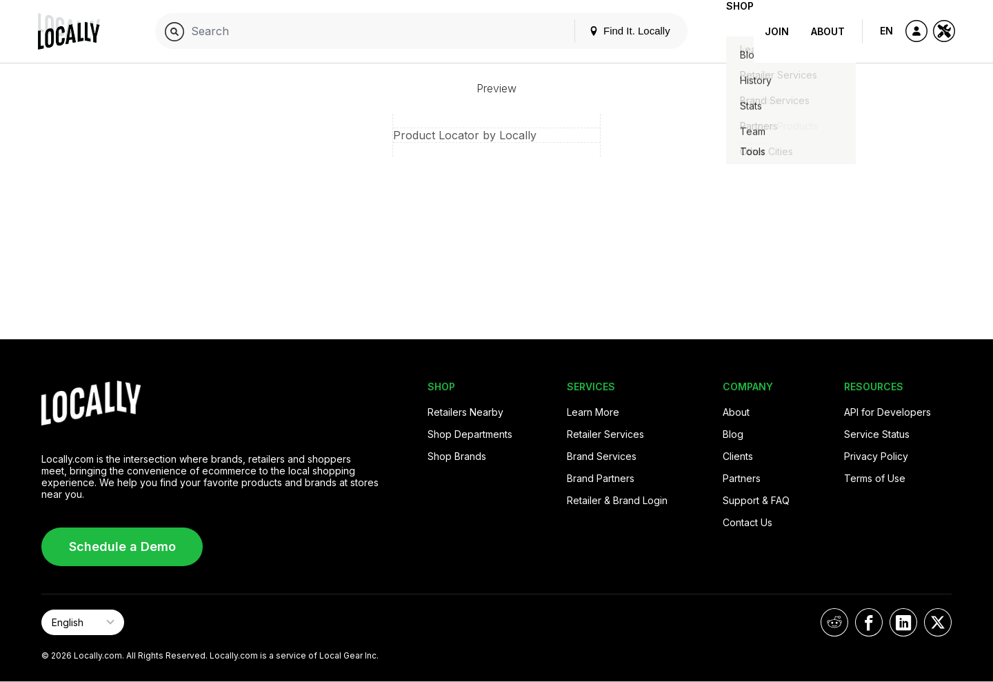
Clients (738, 456)
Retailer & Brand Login (617, 500)
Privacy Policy (876, 456)
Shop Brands (457, 456)
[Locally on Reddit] (834, 622)
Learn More (593, 412)
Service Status (877, 434)
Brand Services (601, 456)
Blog (733, 434)
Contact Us (747, 522)
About (828, 31)
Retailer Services (605, 434)
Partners (742, 478)
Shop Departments (470, 434)
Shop (729, 31)
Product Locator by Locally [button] (464, 135)
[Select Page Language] (82, 622)
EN (886, 31)
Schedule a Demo (122, 546)
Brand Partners (600, 478)
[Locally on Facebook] (869, 622)
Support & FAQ (756, 500)
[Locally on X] (938, 622)
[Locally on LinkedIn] (903, 622)
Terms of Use (874, 478)
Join (777, 31)
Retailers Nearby (465, 412)
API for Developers (887, 412)
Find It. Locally (607, 31)
